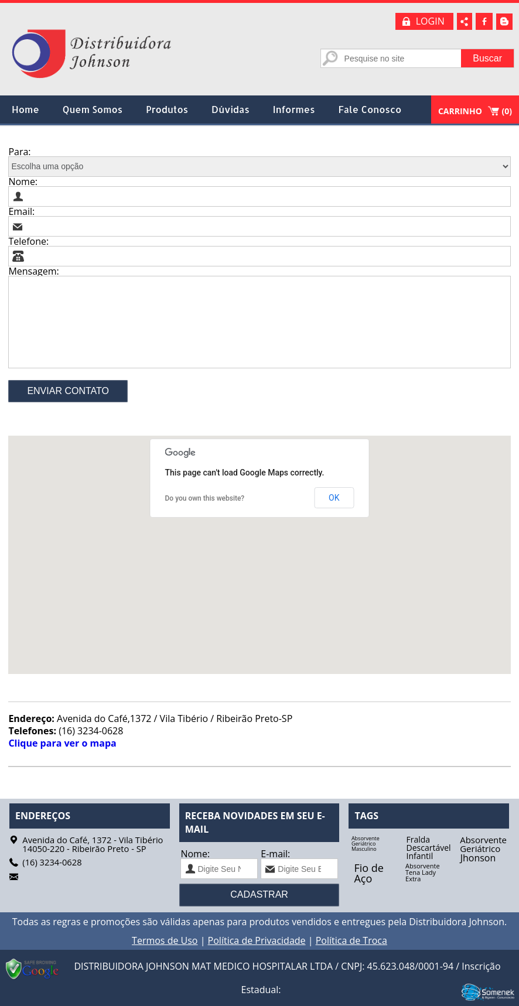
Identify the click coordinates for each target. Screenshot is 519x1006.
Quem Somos (92, 109)
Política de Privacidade (257, 940)
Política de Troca (351, 940)
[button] (259, 548)
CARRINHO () (475, 111)
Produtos (167, 109)
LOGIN (430, 21)
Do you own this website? (205, 498)
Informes (294, 109)
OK (334, 497)
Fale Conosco (370, 109)
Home (25, 109)
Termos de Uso (164, 940)
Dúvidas (230, 109)
